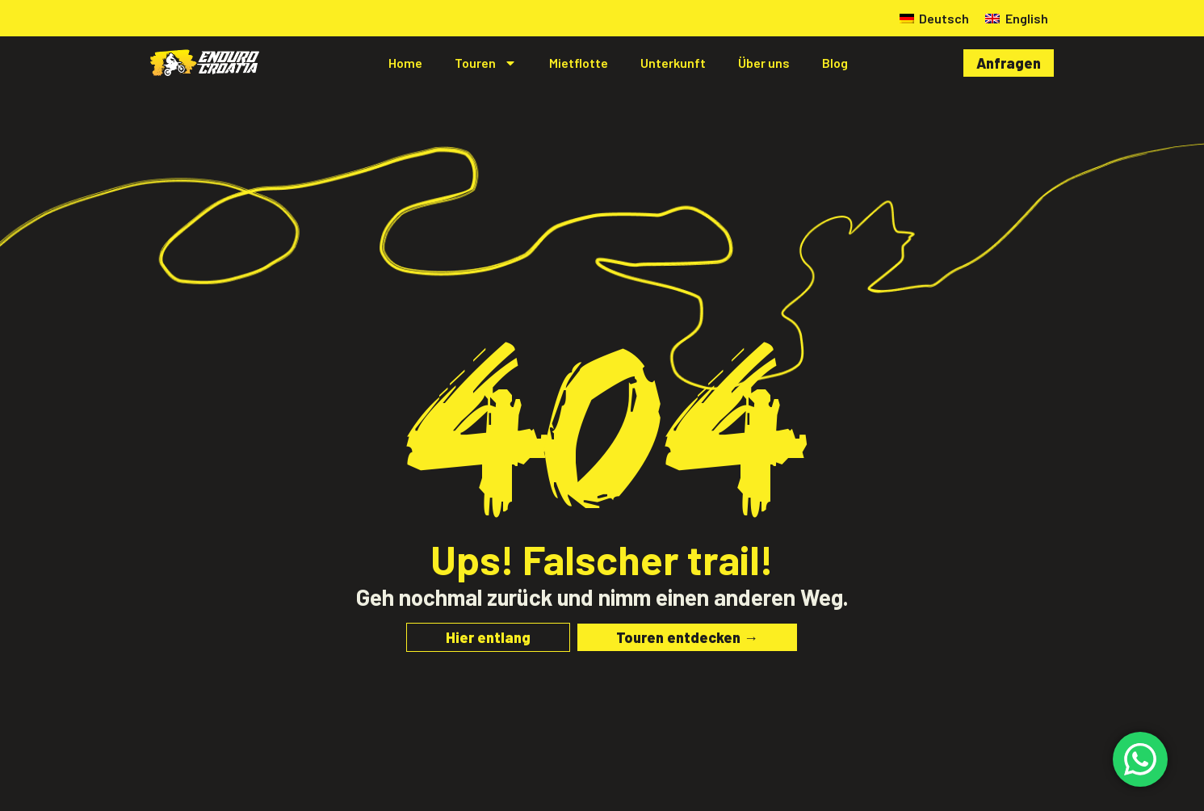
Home (405, 62)
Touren (486, 63)
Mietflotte (578, 62)
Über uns (764, 62)
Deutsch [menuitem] (944, 18)
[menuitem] (934, 18)
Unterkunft (673, 62)
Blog (835, 62)
